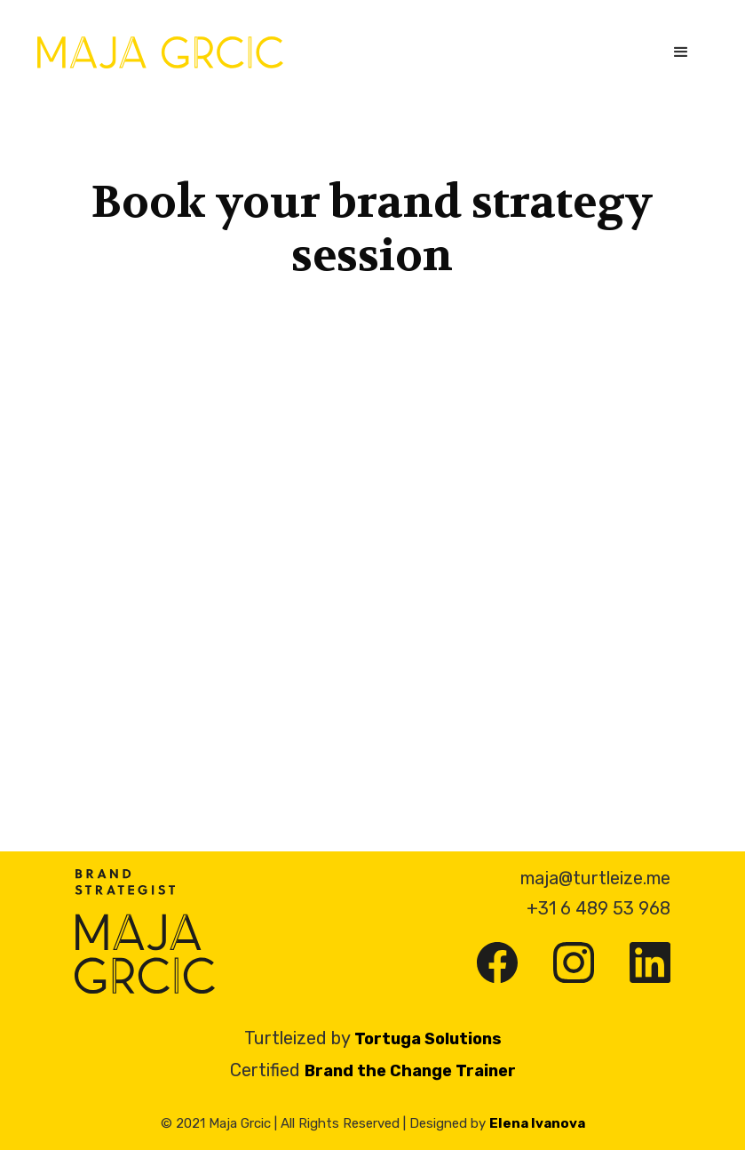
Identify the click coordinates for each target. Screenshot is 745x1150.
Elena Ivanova (537, 1123)
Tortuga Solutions (428, 1039)
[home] (160, 52)
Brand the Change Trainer (410, 1071)
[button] (681, 52)
